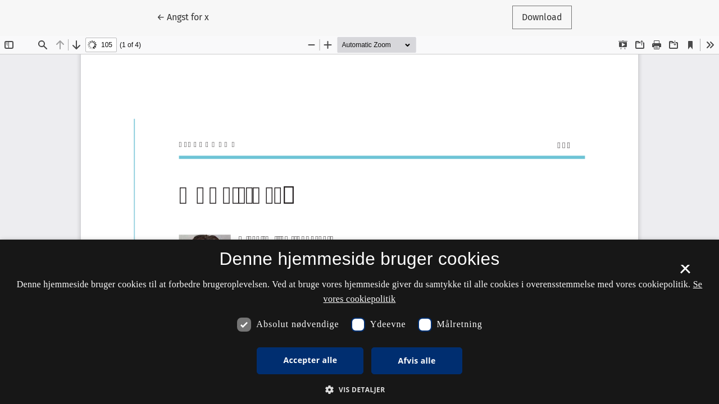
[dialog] (359, 322)
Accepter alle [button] (310, 360)
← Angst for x (188, 16)
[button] (359, 389)
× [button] (685, 273)
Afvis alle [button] (416, 360)
